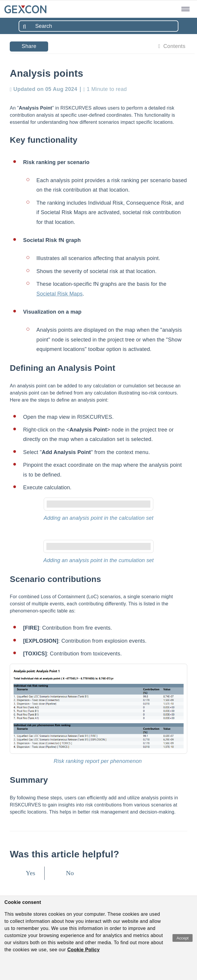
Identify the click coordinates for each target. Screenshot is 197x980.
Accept (183, 938)
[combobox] (98, 26)
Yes (30, 873)
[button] (184, 8)
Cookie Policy (83, 949)
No (70, 873)
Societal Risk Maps (59, 294)
